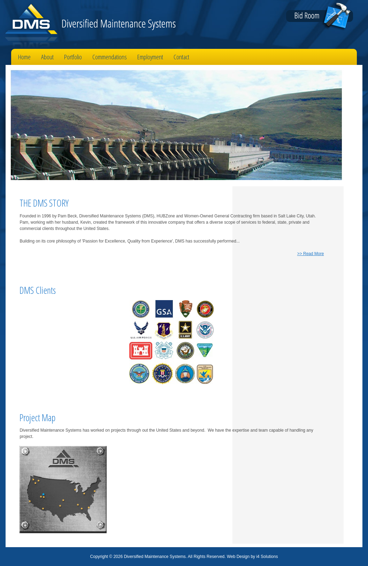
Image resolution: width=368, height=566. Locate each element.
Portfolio (73, 56)
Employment (150, 56)
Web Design (238, 556)
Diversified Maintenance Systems (88, 24)
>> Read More (310, 253)
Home (24, 56)
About (47, 56)
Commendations (109, 56)
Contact (181, 56)
